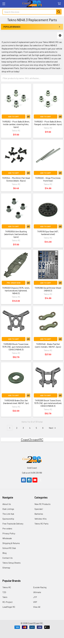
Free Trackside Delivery (12, 523)
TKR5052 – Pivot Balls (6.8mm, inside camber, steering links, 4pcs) (16, 124)
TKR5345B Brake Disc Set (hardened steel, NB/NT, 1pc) (16, 401)
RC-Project (7, 602)
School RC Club (9, 548)
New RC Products (42, 504)
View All (36, 607)
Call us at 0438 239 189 (32, 472)
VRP (35, 602)
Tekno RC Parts (41, 523)
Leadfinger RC (8, 607)
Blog (4, 553)
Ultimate (37, 592)
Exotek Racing (39, 587)
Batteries (39, 513)
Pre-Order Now (13, 283)
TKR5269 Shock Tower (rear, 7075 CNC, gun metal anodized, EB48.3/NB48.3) (16, 347)
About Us (6, 504)
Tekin (4, 597)
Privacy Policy (8, 533)
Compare (28, 117)
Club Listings (8, 509)
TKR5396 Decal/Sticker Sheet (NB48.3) (48, 289)
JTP (35, 597)
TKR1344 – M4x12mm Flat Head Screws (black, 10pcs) (16, 179)
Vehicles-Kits (41, 518)
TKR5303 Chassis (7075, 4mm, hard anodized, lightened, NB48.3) (16, 290)
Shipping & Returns (11, 543)
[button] (60, 35)
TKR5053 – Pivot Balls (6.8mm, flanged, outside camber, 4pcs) (48, 123)
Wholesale (7, 538)
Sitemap (6, 567)
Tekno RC (6, 587)
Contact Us (7, 558)
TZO (4, 592)
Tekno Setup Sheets (11, 562)
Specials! (39, 509)
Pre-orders (7, 528)
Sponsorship (8, 518)
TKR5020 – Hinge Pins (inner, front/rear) (48, 179)
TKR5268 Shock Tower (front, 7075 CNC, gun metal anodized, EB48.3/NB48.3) (48, 403)
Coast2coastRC (32, 440)
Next (52, 428)
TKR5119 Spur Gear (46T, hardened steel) (48, 232)
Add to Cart (13, 116)
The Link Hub (8, 513)
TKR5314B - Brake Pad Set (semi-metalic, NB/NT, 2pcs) (48, 345)
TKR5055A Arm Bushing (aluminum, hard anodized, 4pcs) (16, 234)
